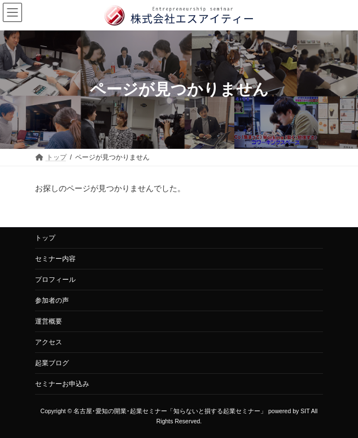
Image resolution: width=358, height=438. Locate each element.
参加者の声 (52, 300)
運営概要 (48, 321)
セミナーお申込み (62, 384)
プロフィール (55, 280)
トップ (45, 238)
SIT (304, 411)
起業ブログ (52, 363)
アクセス (48, 342)
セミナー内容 (55, 259)
